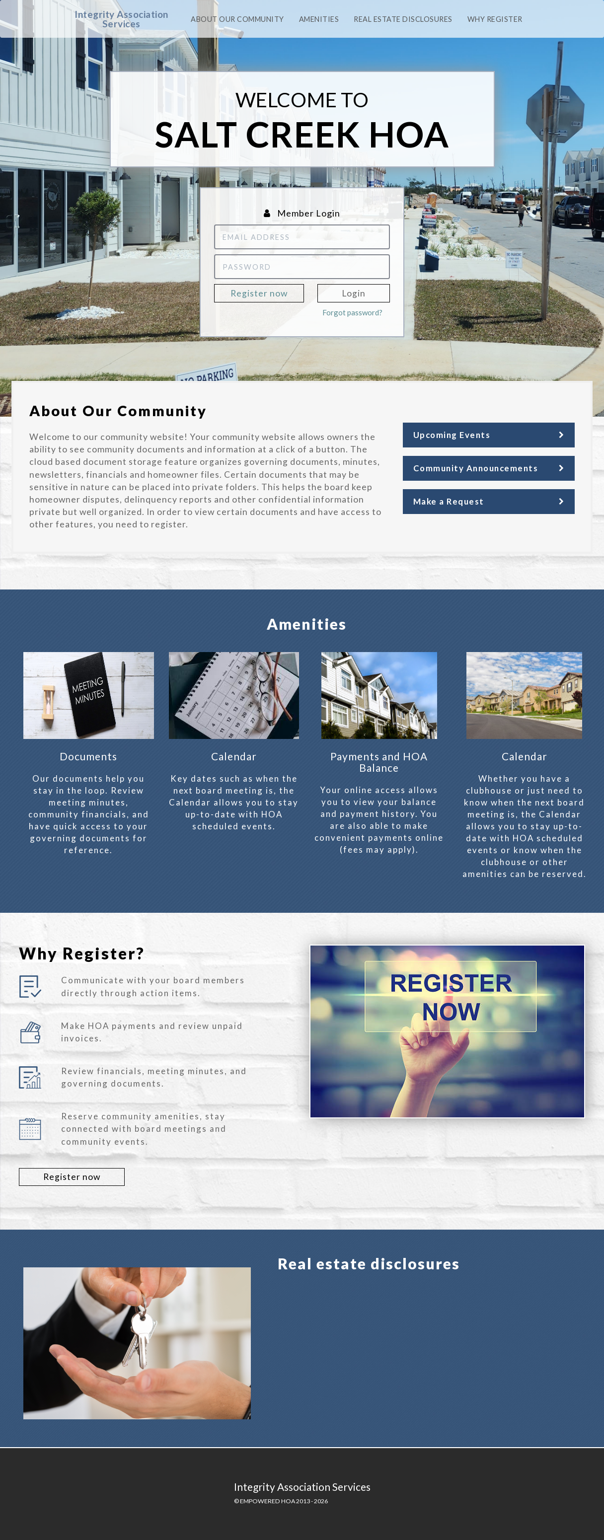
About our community (237, 19)
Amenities (319, 19)
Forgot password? (352, 312)
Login (354, 293)
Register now (259, 293)
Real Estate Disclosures (403, 19)
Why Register (495, 19)
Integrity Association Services (121, 18)
